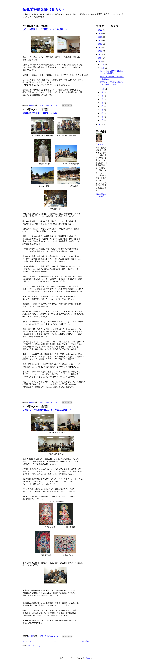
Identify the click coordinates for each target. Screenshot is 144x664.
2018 (100, 44)
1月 (102, 120)
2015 (100, 54)
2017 (100, 47)
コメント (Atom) (33, 646)
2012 (100, 125)
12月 (103, 64)
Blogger (88, 658)
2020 (100, 37)
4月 (102, 110)
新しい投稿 (27, 641)
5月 (102, 106)
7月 (102, 99)
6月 (102, 103)
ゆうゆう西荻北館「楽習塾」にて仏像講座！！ (44, 29)
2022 (100, 30)
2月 (102, 117)
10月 (103, 89)
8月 (102, 96)
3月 (102, 113)
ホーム (56, 641)
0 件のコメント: (51, 105)
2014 (100, 58)
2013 (100, 61)
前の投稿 (85, 641)
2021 (100, 33)
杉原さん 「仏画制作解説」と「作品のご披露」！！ (48, 410)
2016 (100, 51)
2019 (100, 40)
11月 (103, 68)
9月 (102, 92)
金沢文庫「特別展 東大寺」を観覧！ (40, 113)
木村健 (100, 144)
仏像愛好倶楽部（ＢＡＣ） (44, 9)
